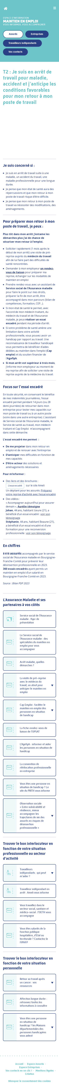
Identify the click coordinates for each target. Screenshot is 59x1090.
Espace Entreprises (29, 1067)
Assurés (13, 33)
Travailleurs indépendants (22, 43)
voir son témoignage (38, 533)
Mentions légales (45, 1070)
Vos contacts (15, 51)
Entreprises (37, 33)
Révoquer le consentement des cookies (29, 1081)
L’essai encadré (15, 485)
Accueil (19, 1063)
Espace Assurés (35, 1063)
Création (29, 1073)
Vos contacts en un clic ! (19, 1070)
